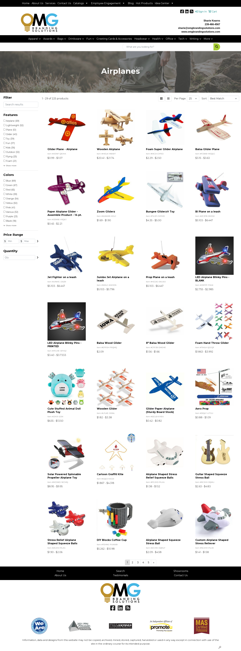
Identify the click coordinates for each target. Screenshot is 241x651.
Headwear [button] (140, 38)
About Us (37, 3)
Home (26, 3)
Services (50, 3)
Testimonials (120, 575)
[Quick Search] (168, 46)
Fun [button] (88, 38)
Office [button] (169, 38)
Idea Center (162, 3)
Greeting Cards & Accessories (114, 38)
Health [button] (156, 38)
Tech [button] (181, 38)
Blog (131, 3)
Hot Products (144, 3)
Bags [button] (60, 38)
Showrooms (181, 571)
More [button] (207, 38)
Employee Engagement (106, 3)
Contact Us (64, 3)
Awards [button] (47, 38)
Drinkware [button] (74, 38)
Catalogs (78, 3)
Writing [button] (194, 38)
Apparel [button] (33, 38)
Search (120, 571)
